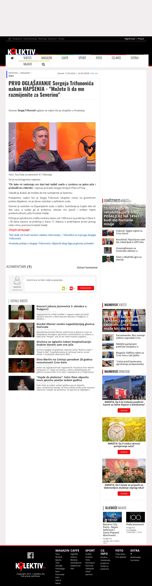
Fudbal (88, 554)
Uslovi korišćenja (30, 38)
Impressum (52, 38)
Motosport (90, 562)
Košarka (88, 557)
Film (72, 568)
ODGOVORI (85, 288)
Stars (11, 75)
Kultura (73, 557)
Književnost (75, 565)
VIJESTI (27, 58)
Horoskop (134, 560)
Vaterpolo (89, 568)
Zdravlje (58, 565)
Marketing (42, 38)
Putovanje (59, 574)
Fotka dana (120, 554)
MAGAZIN (46, 58)
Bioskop (73, 560)
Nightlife (74, 554)
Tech (57, 562)
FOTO (99, 58)
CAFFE (65, 58)
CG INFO (116, 58)
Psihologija (60, 568)
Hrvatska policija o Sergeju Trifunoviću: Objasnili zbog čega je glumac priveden (51, 243)
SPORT (82, 58)
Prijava (141, 38)
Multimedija (135, 557)
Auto (57, 577)
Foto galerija (120, 557)
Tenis (87, 560)
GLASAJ (124, 410)
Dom (57, 571)
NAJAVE (27, 64)
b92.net (94, 73)
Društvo (104, 557)
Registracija (130, 38)
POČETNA (13, 73)
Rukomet (89, 565)
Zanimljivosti (75, 562)
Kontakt (61, 38)
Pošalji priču (17, 38)
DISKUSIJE (117, 371)
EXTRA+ (135, 58)
